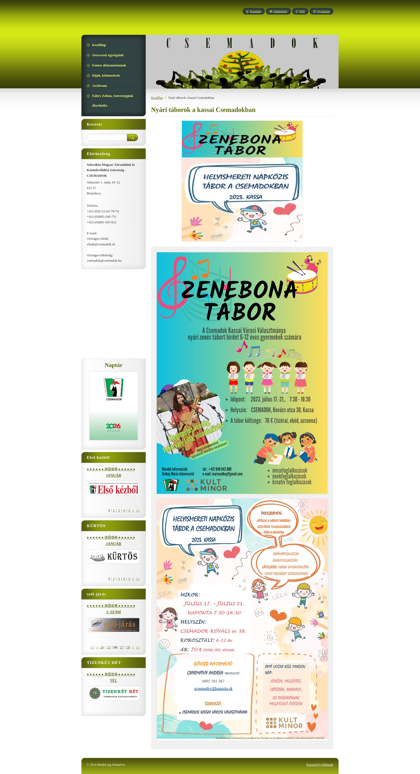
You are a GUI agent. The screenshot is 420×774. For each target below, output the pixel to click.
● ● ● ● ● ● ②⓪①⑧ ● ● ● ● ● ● (111, 606)
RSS (302, 11)
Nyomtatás (323, 11)
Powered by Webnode (319, 764)
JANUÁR (113, 476)
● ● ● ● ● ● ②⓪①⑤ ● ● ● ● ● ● (111, 674)
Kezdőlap (157, 97)
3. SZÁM (113, 612)
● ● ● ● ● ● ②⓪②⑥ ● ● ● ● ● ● (111, 469)
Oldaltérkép (280, 11)
